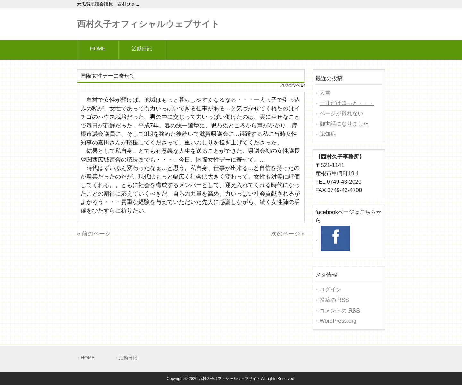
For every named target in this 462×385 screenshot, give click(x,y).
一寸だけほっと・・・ (347, 103)
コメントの (340, 310)
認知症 (328, 134)
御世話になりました (344, 123)
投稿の (334, 300)
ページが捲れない (341, 113)
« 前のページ (94, 234)
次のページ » (288, 234)
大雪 (325, 93)
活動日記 (128, 357)
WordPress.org (338, 321)
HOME (88, 357)
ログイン (330, 289)
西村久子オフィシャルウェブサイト (148, 24)
